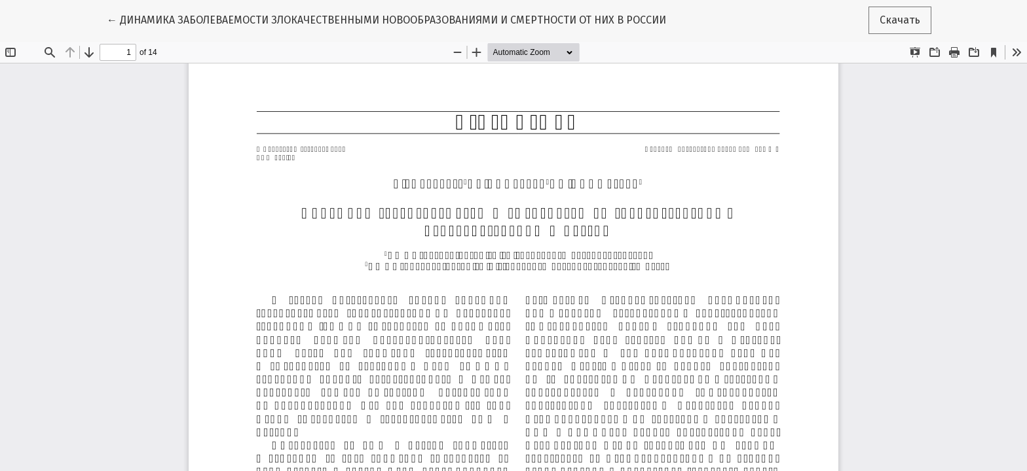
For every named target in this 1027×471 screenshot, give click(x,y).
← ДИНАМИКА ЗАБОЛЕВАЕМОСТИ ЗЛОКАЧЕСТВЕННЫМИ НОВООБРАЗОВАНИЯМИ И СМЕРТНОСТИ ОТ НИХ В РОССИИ (386, 19)
